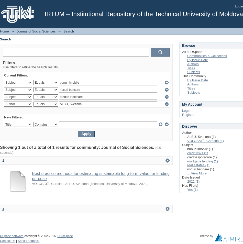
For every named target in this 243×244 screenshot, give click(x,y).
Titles (191, 68)
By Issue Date (197, 60)
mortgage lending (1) (202, 161)
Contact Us (7, 241)
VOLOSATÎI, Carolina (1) (205, 141)
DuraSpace (65, 236)
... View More (197, 173)
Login (239, 6)
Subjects (193, 72)
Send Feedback (29, 241)
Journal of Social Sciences (36, 31)
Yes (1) (192, 190)
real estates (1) (198, 165)
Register (188, 115)
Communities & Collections (207, 56)
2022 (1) (193, 181)
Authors (193, 64)
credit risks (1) (197, 153)
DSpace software (12, 236)
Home (4, 31)
